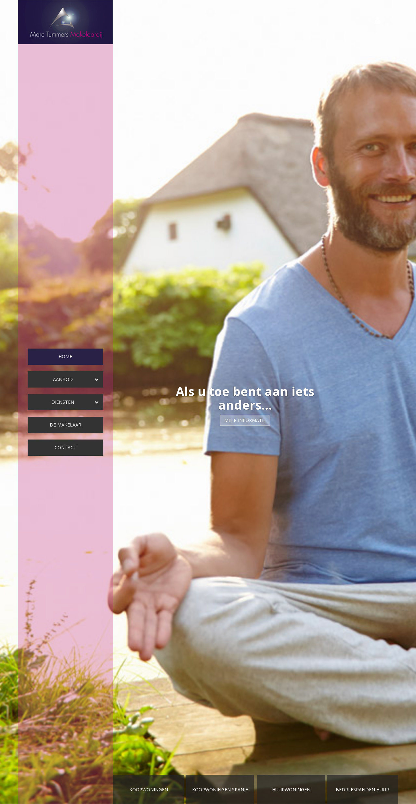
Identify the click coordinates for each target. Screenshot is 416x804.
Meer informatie (245, 420)
